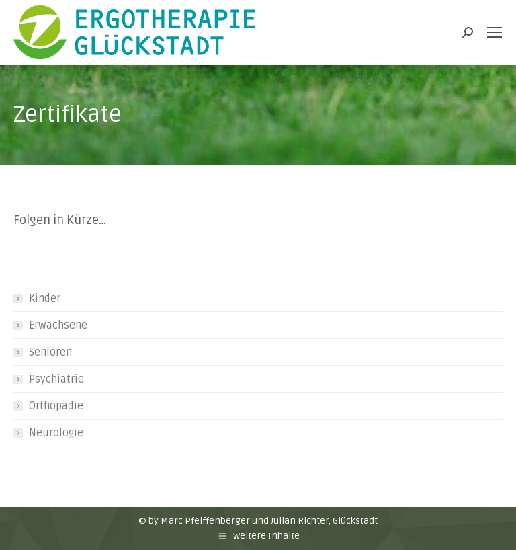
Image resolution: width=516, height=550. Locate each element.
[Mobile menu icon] (494, 32)
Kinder (44, 298)
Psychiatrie (56, 379)
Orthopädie (56, 406)
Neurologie (56, 433)
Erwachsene (58, 325)
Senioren (50, 352)
